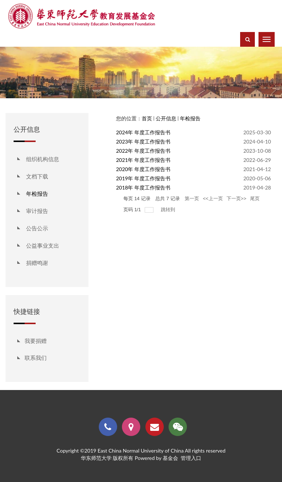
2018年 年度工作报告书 (143, 187)
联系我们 (36, 357)
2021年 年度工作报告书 (143, 160)
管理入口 (191, 458)
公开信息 (166, 118)
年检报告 (190, 118)
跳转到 (169, 209)
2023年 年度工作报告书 (143, 141)
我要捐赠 (36, 340)
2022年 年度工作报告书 (143, 151)
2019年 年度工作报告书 (143, 178)
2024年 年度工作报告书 (143, 132)
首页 (147, 118)
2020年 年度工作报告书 (143, 169)
